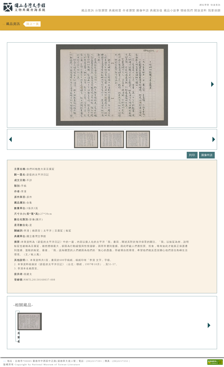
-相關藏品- (23, 305)
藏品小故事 (172, 10)
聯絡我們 (187, 10)
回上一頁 (32, 23)
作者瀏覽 (129, 10)
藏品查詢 (87, 10)
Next (212, 84)
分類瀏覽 (101, 10)
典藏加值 (156, 10)
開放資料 (200, 10)
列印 (192, 155)
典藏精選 (115, 10)
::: (1, 2)
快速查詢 (215, 5)
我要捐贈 (214, 10)
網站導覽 (204, 5)
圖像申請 (142, 10)
